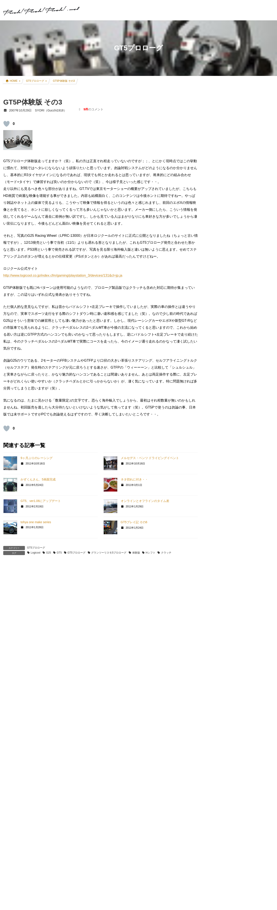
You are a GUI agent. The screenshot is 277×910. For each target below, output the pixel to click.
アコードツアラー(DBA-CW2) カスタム (239, 346)
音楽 (213, 597)
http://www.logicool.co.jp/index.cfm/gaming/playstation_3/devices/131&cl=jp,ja (62, 275)
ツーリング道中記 (225, 405)
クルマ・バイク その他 (228, 422)
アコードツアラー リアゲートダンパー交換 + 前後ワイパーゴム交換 (249, 252)
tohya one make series (36, 522)
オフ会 (214, 589)
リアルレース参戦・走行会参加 (234, 380)
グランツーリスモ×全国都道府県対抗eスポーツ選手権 (240, 440)
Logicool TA (218, 524)
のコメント (93, 109)
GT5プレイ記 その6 (134, 522)
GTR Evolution (220, 564)
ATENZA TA (218, 532)
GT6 (213, 467)
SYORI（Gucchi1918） (243, 641)
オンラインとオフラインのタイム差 (145, 501)
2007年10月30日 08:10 (24, 593)
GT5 (59, 552)
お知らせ (216, 614)
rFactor (215, 572)
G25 (48, 552)
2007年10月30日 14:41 (24, 699)
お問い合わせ (217, 808)
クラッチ (166, 552)
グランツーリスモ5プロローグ (108, 552)
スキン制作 (217, 580)
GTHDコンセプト (222, 491)
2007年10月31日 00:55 (24, 825)
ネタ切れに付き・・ (134, 479)
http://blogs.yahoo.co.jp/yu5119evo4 (36, 891)
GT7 (213, 451)
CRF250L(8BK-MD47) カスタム (234, 321)
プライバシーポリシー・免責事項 (233, 813)
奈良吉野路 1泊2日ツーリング (248, 150)
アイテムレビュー (225, 413)
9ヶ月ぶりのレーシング (37, 458)
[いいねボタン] (6, 124)
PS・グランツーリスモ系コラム (232, 540)
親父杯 (214, 430)
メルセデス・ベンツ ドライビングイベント (150, 458)
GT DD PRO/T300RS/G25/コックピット (237, 548)
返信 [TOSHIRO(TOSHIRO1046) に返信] (12, 668)
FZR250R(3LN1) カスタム (230, 338)
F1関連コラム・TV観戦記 (230, 397)
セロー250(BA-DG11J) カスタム (235, 330)
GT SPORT (217, 459)
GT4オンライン (220, 499)
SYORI (13, 694)
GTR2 (214, 557)
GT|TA (214, 516)
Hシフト (150, 552)
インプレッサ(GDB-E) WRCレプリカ (238, 363)
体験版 (136, 552)
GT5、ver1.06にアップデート (41, 501)
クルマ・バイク (220, 313)
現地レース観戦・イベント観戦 (234, 388)
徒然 (213, 605)
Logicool (35, 552)
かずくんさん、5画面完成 (38, 479)
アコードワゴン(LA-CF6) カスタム (236, 355)
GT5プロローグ (36, 547)
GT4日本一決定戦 (222, 508)
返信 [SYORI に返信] (12, 794)
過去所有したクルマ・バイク (233, 371)
